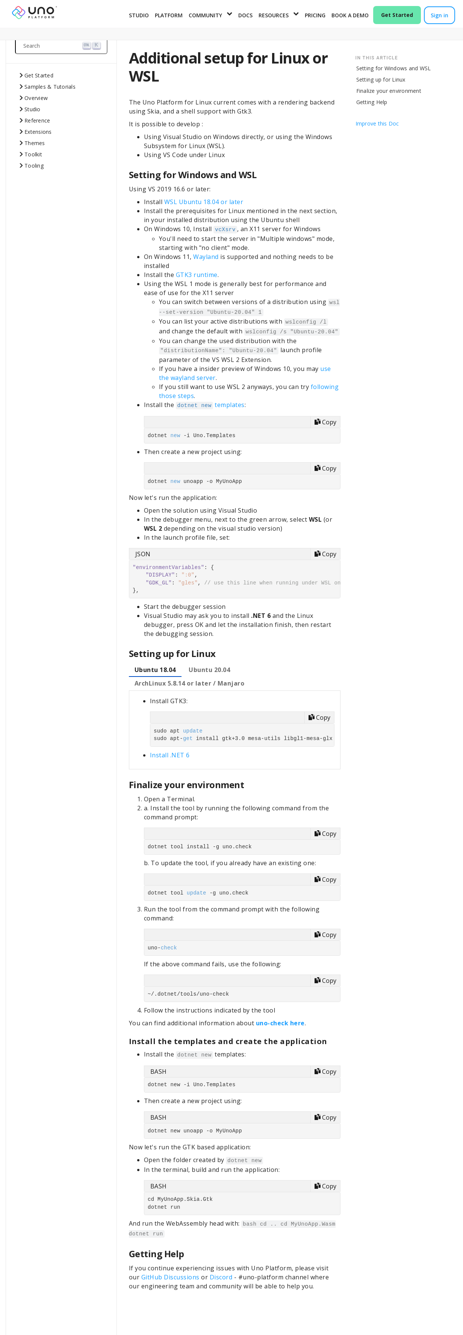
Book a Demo (350, 15)
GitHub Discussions (170, 1277)
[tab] (155, 670)
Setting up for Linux (381, 79)
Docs (245, 15)
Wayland (206, 257)
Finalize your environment (388, 90)
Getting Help (371, 102)
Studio (139, 15)
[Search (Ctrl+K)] (61, 45)
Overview (36, 97)
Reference (37, 120)
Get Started (397, 14)
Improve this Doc (377, 123)
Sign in (439, 15)
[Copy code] (325, 422)
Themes (34, 143)
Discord (221, 1277)
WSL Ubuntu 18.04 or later (204, 202)
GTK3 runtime (197, 275)
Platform (169, 15)
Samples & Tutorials (50, 86)
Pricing (315, 15)
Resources (274, 15)
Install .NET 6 (170, 755)
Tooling (34, 165)
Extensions (38, 131)
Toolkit (33, 154)
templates (210, 405)
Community (205, 15)
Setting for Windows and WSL (393, 68)
